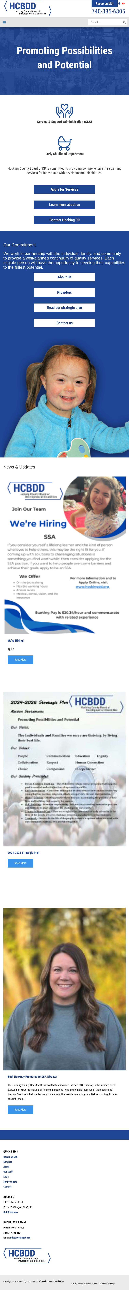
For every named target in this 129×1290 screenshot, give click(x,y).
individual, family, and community (91, 253)
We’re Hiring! (16, 640)
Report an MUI (104, 3)
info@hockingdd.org (20, 1237)
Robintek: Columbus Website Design (99, 1283)
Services (7, 1161)
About (6, 1166)
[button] (20, 659)
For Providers (10, 1181)
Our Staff (8, 1171)
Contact (7, 1186)
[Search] (124, 22)
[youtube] (123, 3)
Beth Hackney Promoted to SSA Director (32, 1076)
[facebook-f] (120, 3)
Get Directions (10, 1212)
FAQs (6, 1176)
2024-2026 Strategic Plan (23, 852)
